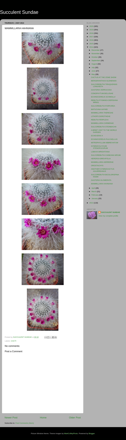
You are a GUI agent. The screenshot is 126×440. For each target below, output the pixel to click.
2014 (91, 47)
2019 (91, 30)
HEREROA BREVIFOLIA (101, 159)
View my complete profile (108, 216)
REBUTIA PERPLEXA (100, 120)
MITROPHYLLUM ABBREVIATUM (104, 143)
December (95, 50)
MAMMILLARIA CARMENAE (102, 123)
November (95, 54)
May (93, 74)
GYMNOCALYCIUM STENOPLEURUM (99, 147)
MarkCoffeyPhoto (71, 433)
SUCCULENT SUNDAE (110, 212)
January (94, 198)
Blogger (92, 433)
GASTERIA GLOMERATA (101, 180)
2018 (91, 33)
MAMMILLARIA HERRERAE (102, 162)
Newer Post (11, 417)
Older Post (75, 417)
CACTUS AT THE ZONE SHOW (103, 77)
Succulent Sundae (19, 12)
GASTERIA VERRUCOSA (101, 90)
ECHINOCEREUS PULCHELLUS (104, 139)
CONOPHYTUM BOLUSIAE (102, 93)
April (93, 188)
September (96, 60)
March (94, 191)
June (93, 71)
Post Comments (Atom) (24, 423)
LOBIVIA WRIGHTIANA (100, 152)
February (95, 195)
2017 (91, 37)
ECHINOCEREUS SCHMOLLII (103, 97)
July (93, 67)
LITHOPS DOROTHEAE (100, 116)
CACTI (13, 341)
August (94, 64)
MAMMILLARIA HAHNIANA (102, 184)
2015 (91, 44)
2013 (91, 203)
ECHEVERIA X (97, 136)
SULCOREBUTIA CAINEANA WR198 (106, 155)
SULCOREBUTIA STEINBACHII (103, 127)
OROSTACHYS (97, 166)
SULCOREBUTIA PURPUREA (103, 106)
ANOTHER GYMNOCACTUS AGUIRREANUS (102, 170)
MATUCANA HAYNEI (99, 109)
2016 (91, 40)
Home (43, 417)
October (94, 57)
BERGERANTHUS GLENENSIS (104, 81)
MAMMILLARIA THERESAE (102, 113)
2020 (91, 26)
